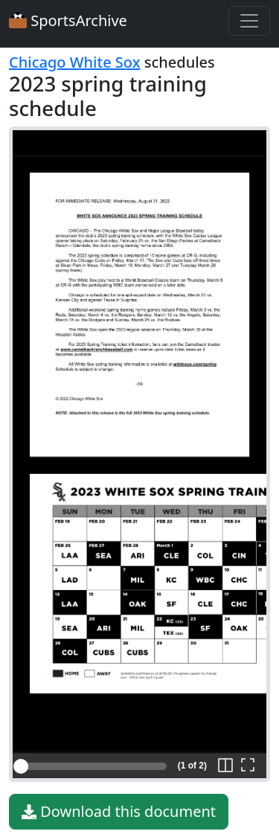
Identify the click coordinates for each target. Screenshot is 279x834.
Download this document (119, 812)
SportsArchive (68, 20)
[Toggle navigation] (249, 21)
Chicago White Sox (75, 62)
